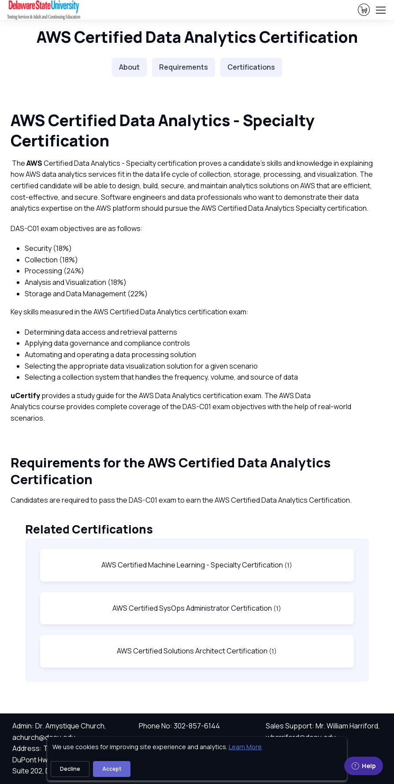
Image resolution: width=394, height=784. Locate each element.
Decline (70, 769)
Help (363, 766)
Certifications (251, 67)
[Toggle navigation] (380, 10)
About (129, 67)
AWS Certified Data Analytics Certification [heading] (197, 37)
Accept (111, 769)
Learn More (245, 747)
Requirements (183, 67)
